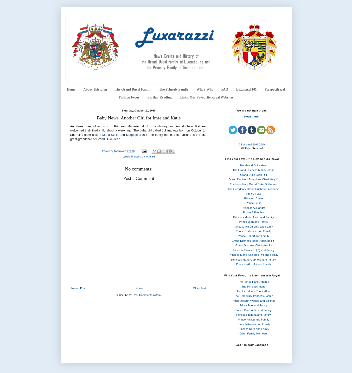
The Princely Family (173, 89)
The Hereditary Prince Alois (253, 291)
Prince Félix (253, 193)
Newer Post (78, 288)
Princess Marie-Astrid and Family (253, 217)
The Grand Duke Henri (254, 165)
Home (71, 89)
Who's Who (204, 89)
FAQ (224, 89)
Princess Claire (253, 198)
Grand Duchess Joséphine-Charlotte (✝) (253, 179)
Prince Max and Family (253, 305)
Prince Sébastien (253, 212)
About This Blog (95, 89)
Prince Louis (253, 203)
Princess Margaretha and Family (254, 226)
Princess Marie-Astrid (143, 156)
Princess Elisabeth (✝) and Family (253, 250)
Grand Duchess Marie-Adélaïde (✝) (253, 240)
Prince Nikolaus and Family (253, 324)
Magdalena (133, 135)
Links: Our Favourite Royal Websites (206, 97)
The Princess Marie (253, 286)
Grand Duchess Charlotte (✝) (253, 245)
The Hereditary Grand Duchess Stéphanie (253, 189)
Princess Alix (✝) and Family (253, 264)
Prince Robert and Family (253, 236)
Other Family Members (253, 333)
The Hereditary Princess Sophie (253, 295)
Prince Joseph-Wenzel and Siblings (253, 300)
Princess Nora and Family (253, 328)
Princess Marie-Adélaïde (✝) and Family (253, 254)
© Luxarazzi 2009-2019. (251, 144)
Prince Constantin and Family (254, 310)
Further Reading (159, 97)
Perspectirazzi (275, 89)
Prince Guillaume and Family (253, 231)
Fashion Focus (129, 97)
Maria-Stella (110, 135)
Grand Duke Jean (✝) (253, 174)
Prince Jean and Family (253, 221)
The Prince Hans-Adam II (253, 281)
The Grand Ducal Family (133, 89)
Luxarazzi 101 (246, 89)
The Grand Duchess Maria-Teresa (253, 170)
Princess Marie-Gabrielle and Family (253, 259)
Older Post (199, 288)
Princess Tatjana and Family (253, 314)
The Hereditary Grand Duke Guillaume (253, 184)
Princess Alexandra (253, 207)
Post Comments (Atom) (147, 295)
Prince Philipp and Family (253, 319)
